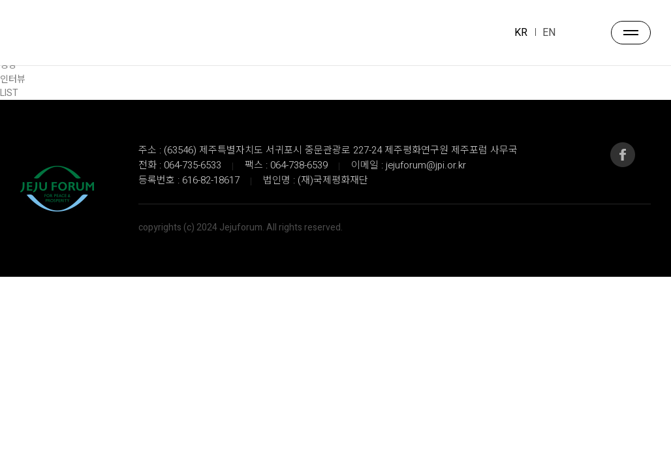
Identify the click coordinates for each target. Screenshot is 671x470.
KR (520, 32)
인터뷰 (12, 79)
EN (548, 32)
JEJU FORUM (51, 33)
